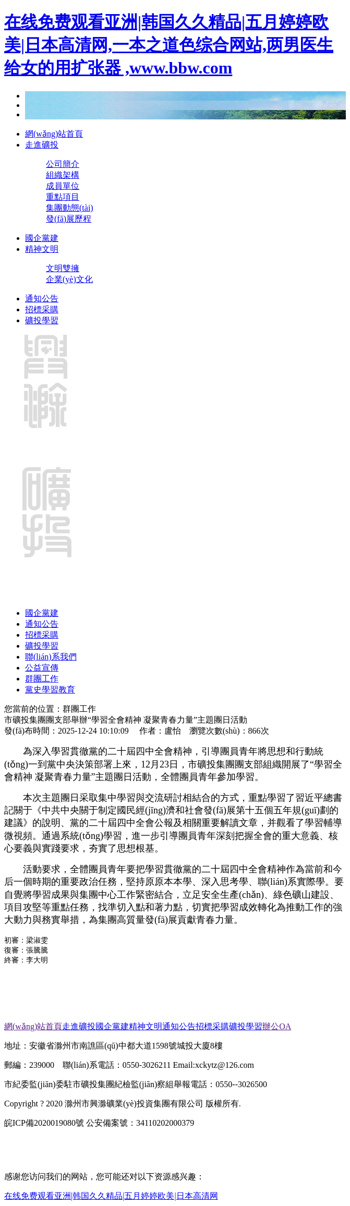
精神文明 (41, 249)
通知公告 (41, 298)
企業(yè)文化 (69, 279)
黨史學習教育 (50, 689)
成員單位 (62, 185)
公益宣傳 (41, 667)
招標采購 (41, 309)
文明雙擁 (62, 268)
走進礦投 (41, 144)
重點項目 (62, 196)
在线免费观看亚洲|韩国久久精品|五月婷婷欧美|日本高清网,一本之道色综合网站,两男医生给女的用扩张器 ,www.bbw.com (168, 45)
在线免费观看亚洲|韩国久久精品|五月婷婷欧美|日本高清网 (111, 1195)
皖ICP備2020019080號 (44, 1122)
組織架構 (62, 174)
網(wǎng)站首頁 (54, 133)
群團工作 (41, 678)
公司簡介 (62, 164)
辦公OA (276, 1026)
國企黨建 (41, 238)
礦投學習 (41, 320)
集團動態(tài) (69, 207)
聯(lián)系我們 (51, 656)
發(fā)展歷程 (68, 218)
